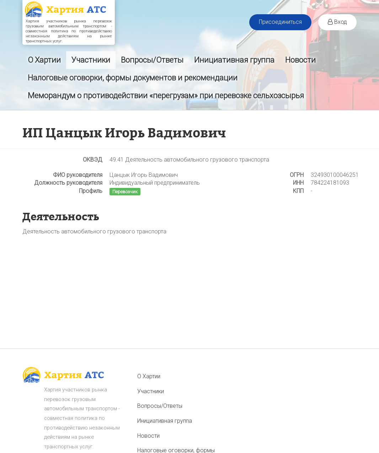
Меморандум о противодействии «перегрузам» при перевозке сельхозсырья (166, 95)
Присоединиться (280, 22)
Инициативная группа (234, 60)
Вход (337, 22)
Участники (90, 60)
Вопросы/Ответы (152, 60)
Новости (300, 60)
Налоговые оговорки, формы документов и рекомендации (132, 77)
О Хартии (44, 60)
